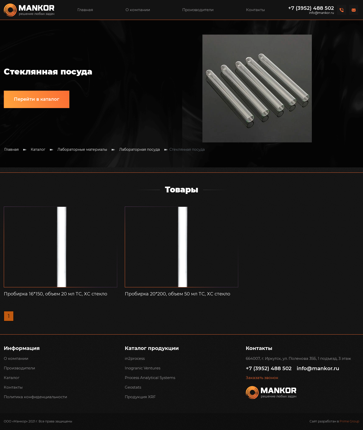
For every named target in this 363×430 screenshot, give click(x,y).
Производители (198, 9)
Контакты (255, 9)
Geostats (133, 387)
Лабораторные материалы (82, 149)
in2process (135, 358)
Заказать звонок (262, 377)
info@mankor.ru (321, 13)
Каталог (38, 149)
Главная (85, 9)
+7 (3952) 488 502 (311, 8)
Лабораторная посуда (139, 149)
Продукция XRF (140, 396)
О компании (138, 9)
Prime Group (349, 421)
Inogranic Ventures (142, 368)
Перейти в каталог (36, 99)
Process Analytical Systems (150, 377)
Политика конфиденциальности (35, 396)
